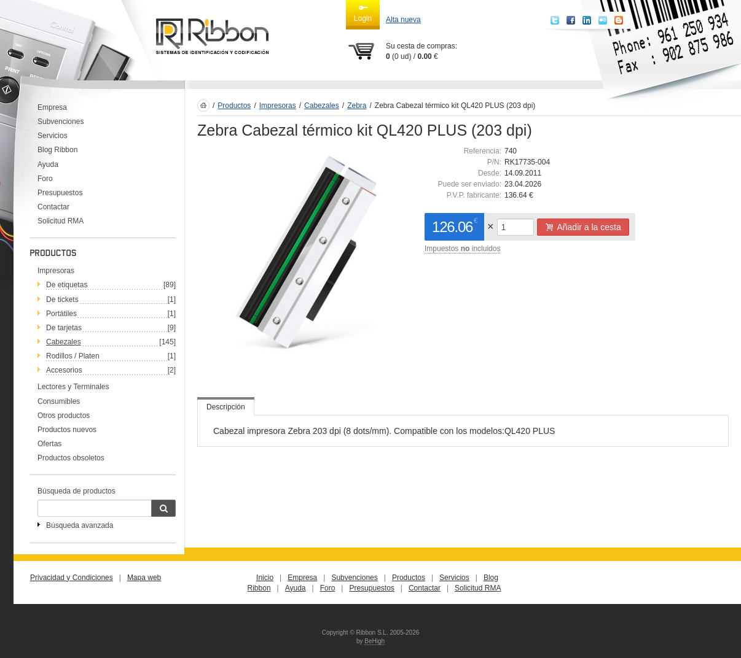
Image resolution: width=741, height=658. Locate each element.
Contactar (53, 207)
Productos (234, 105)
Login (363, 13)
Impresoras (55, 270)
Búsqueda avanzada (79, 525)
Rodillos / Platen (73, 356)
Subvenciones (60, 121)
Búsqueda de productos (76, 491)
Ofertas (49, 443)
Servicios (52, 135)
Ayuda (47, 164)
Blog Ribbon (57, 149)
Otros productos (63, 415)
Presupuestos (59, 192)
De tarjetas (64, 327)
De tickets (62, 299)
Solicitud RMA (60, 221)
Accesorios (64, 370)
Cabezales (63, 342)
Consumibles (58, 401)
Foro (45, 178)
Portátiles (61, 313)
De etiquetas (66, 285)
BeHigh (374, 641)
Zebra (356, 105)
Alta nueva (403, 19)
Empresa (52, 107)
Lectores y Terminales (73, 386)
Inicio (264, 577)
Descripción (225, 407)
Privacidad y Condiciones (71, 577)
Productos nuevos (66, 429)
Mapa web (144, 577)
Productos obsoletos (70, 458)
